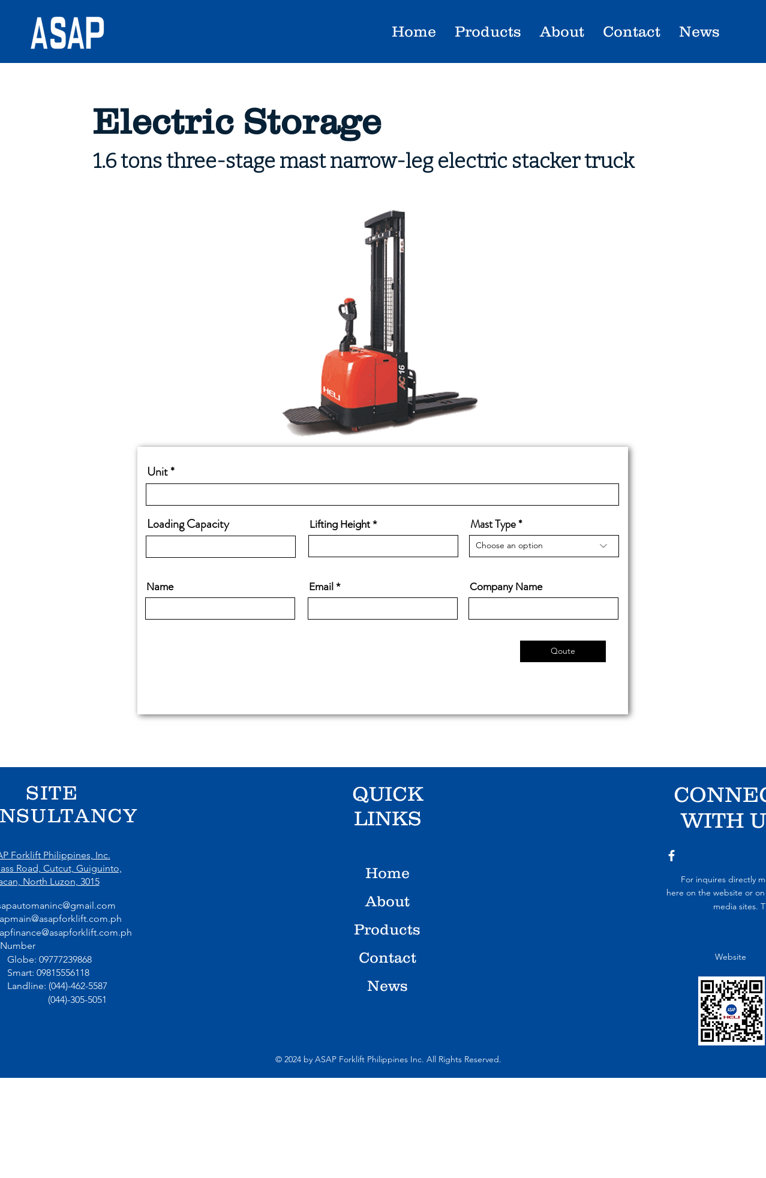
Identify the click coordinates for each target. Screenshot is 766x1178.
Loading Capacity (188, 524)
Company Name (506, 587)
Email (321, 587)
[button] (561, 31)
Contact (387, 957)
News (387, 985)
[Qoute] (563, 651)
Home (387, 872)
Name (159, 587)
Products (387, 929)
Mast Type (493, 524)
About (387, 900)
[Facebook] (671, 855)
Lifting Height (340, 524)
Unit (157, 472)
